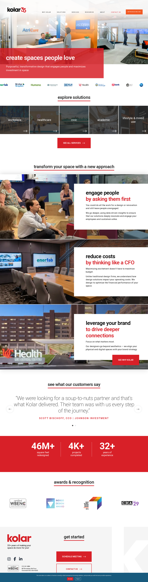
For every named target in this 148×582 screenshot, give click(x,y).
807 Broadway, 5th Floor (29, 568)
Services (75, 12)
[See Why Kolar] (125, 360)
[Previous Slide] (10, 409)
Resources (89, 12)
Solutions (61, 12)
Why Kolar (46, 12)
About (102, 12)
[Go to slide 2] (75, 425)
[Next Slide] (138, 409)
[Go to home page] (16, 10)
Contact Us (116, 12)
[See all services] (74, 143)
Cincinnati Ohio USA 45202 (30, 570)
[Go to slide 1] (72, 425)
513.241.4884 (26, 566)
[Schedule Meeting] (74, 556)
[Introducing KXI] (134, 11)
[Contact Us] (74, 569)
